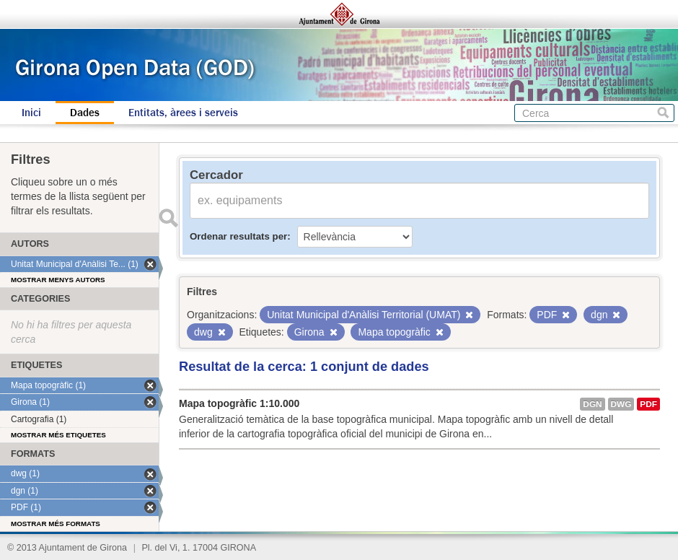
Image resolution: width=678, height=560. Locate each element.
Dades (85, 112)
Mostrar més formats (55, 524)
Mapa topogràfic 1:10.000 (239, 403)
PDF (648, 404)
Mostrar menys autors (58, 280)
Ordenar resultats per (238, 236)
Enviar (168, 218)
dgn (592, 404)
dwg (621, 404)
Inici (31, 112)
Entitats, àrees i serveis (183, 112)
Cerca (663, 113)
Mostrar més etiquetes (58, 435)
